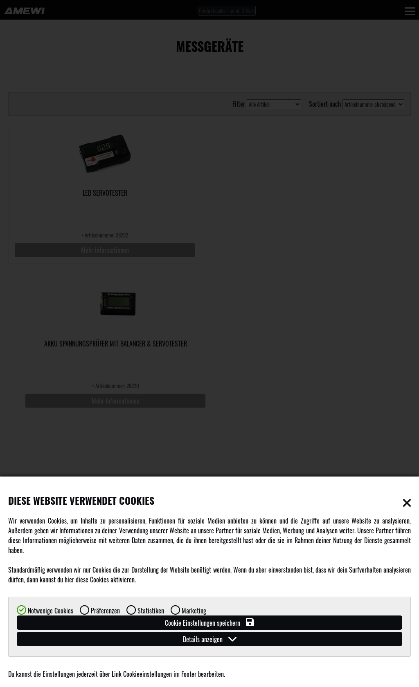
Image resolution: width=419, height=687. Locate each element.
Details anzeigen (210, 639)
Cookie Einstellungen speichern (209, 623)
